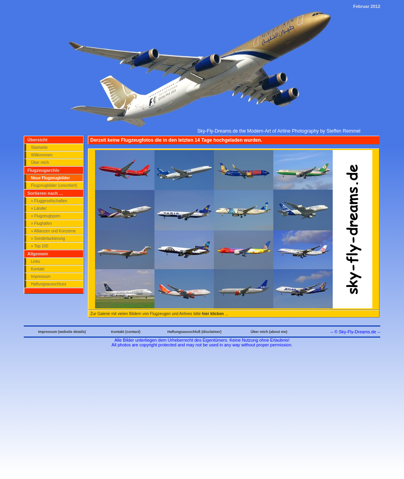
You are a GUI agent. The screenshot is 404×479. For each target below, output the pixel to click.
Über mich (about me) (269, 332)
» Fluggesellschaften (49, 201)
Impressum (40, 276)
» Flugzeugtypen (45, 216)
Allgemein (37, 253)
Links (35, 261)
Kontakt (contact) (125, 332)
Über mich (40, 162)
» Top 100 (39, 246)
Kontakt (37, 269)
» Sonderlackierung (48, 238)
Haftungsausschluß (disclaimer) (194, 332)
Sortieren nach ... (45, 193)
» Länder (38, 208)
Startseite (39, 147)
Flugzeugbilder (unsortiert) (54, 185)
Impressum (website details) (62, 332)
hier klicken (213, 314)
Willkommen (41, 155)
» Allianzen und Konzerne (53, 231)
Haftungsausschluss (49, 284)
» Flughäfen (41, 223)
